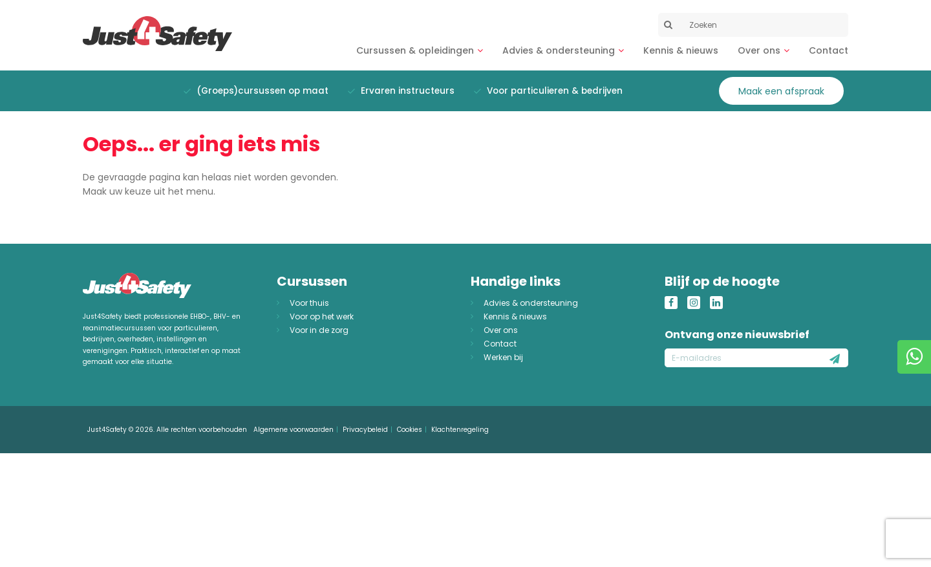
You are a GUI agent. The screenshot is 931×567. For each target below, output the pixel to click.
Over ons (759, 50)
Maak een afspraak (781, 91)
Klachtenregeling (460, 429)
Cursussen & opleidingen (415, 50)
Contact (828, 50)
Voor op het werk (322, 316)
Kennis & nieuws (680, 50)
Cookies (409, 429)
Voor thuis (309, 302)
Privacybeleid (365, 429)
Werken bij (503, 357)
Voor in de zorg (319, 330)
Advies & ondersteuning (558, 50)
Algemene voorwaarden (293, 429)
